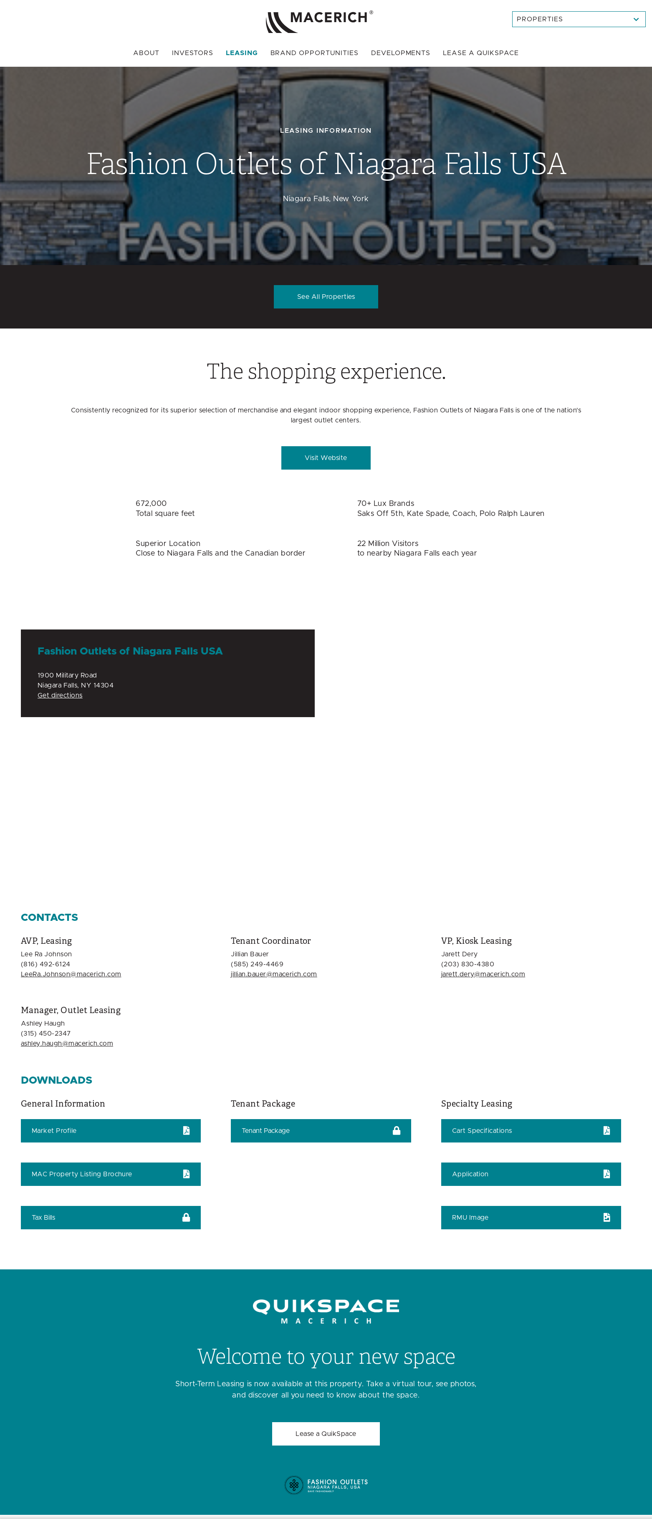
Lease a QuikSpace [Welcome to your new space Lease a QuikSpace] (326, 1434)
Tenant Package (266, 1130)
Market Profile (54, 1130)
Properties (540, 19)
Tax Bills (43, 1217)
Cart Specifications (482, 1130)
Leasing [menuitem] (242, 53)
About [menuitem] (146, 53)
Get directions (60, 695)
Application (470, 1174)
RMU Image (470, 1217)
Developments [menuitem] (401, 53)
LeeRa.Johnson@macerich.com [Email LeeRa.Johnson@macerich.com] (71, 974)
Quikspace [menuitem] (480, 53)
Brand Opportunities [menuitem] (314, 53)
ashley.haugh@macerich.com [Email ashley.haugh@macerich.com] (67, 1043)
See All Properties (326, 296)
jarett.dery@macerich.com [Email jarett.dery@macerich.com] (483, 974)
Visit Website (326, 458)
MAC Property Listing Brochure (82, 1174)
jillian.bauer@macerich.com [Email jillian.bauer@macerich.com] (274, 974)
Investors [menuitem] (192, 53)
